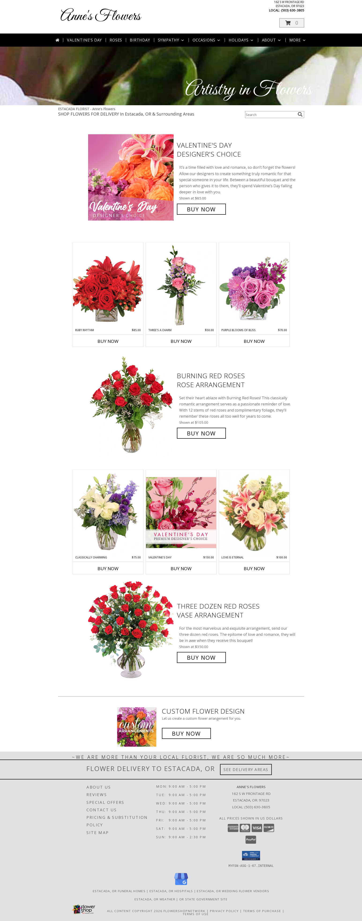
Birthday (140, 40)
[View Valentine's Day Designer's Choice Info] (131, 177)
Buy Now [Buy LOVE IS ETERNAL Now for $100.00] (254, 568)
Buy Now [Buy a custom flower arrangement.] (186, 733)
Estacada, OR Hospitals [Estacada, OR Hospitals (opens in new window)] (171, 891)
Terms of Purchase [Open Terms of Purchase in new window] (262, 911)
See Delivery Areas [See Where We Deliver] (246, 769)
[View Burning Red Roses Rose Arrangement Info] (131, 404)
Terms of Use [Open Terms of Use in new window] (196, 914)
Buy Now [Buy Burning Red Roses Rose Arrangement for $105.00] (201, 433)
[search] (300, 114)
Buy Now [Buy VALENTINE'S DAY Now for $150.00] (181, 568)
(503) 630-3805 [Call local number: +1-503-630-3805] (292, 10)
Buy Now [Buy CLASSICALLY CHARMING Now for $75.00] (108, 568)
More (297, 40)
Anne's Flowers (100, 16)
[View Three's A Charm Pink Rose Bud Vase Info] (181, 285)
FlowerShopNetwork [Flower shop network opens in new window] (184, 911)
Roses (116, 40)
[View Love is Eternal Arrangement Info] (254, 512)
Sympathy (171, 40)
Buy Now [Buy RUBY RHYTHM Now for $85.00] (108, 341)
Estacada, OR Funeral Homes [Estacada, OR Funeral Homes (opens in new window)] (119, 891)
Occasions (207, 40)
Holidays (241, 40)
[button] (291, 22)
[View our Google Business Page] (181, 885)
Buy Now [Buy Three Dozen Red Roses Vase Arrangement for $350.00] (201, 657)
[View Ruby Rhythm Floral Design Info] (108, 285)
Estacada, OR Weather (154, 899)
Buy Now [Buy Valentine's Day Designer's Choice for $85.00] (201, 209)
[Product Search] (270, 114)
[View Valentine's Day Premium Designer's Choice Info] (181, 512)
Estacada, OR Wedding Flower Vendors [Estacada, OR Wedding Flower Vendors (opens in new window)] (233, 891)
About (272, 40)
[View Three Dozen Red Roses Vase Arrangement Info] (131, 632)
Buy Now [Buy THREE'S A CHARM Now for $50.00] (181, 341)
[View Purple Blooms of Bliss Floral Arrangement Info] (254, 285)
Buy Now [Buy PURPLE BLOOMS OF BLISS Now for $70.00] (254, 341)
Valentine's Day (84, 40)
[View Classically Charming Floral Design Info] (108, 512)
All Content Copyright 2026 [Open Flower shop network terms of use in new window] (134, 911)
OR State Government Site (203, 899)
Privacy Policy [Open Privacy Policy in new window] (224, 911)
